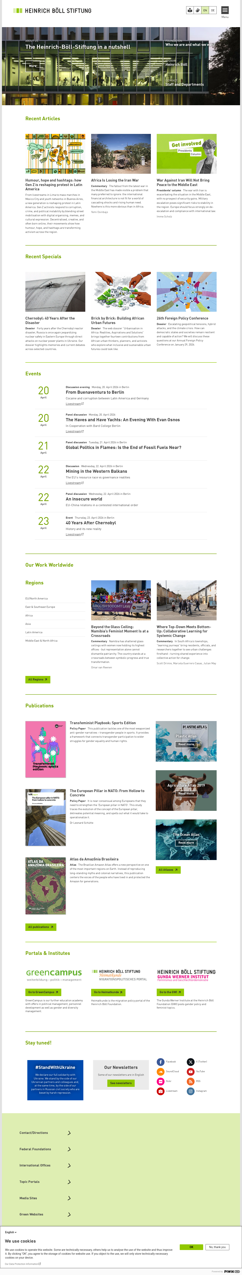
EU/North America (36, 598)
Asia (28, 624)
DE (212, 10)
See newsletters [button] (121, 1083)
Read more (186, 744)
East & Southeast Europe (40, 607)
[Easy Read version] (190, 10)
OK (191, 1247)
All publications (39, 927)
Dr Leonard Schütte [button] (81, 823)
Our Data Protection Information (21, 1264)
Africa (29, 615)
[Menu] (225, 10)
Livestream (73, 404)
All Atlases (166, 870)
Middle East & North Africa (41, 640)
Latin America (33, 632)
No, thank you (217, 1247)
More (32, 66)
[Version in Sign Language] (197, 10)
